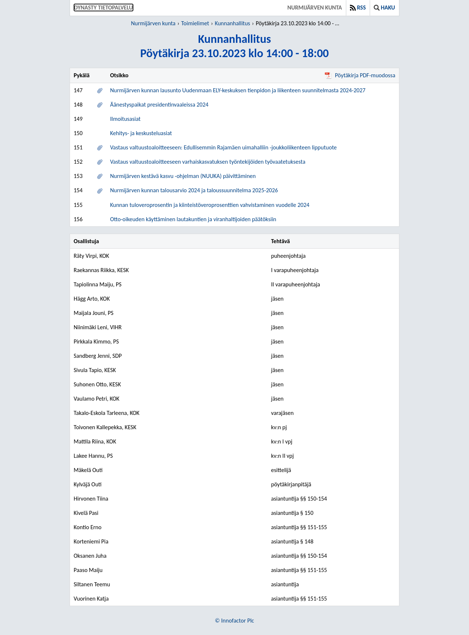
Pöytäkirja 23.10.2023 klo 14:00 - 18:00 (299, 23)
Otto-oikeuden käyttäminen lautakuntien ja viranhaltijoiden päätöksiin (193, 219)
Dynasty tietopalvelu (103, 7)
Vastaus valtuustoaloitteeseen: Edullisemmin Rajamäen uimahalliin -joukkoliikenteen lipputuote (223, 147)
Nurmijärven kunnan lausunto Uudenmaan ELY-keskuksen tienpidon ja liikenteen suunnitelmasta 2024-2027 (237, 90)
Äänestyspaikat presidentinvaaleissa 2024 (159, 104)
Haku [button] (384, 7)
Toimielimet (195, 23)
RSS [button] (358, 7)
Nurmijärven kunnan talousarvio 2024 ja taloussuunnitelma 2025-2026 (194, 190)
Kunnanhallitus (232, 23)
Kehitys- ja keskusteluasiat (141, 133)
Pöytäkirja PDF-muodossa (360, 75)
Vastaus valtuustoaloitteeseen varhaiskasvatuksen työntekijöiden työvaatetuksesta (207, 161)
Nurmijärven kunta (314, 7)
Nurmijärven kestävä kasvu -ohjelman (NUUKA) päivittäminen (183, 175)
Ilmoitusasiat (125, 118)
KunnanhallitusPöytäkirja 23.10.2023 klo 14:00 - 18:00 (234, 46)
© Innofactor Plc (234, 620)
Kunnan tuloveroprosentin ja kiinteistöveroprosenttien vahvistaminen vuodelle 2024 (209, 204)
